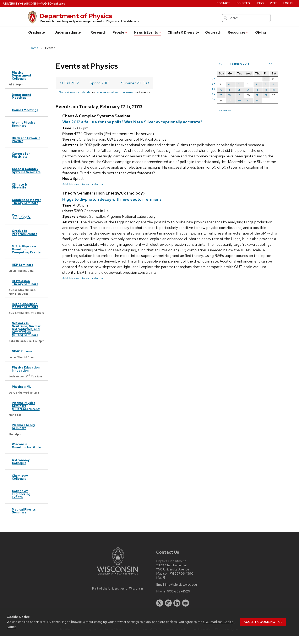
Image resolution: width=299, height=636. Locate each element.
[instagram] (168, 603)
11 (229, 89)
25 (230, 100)
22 (266, 95)
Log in (288, 3)
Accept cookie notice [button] (263, 622)
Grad (38, 32)
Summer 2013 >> (135, 83)
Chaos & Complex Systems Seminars (26, 170)
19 (239, 95)
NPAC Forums (22, 351)
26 (239, 100)
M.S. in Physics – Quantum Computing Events (26, 249)
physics (60, 3)
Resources (238, 32)
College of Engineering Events (21, 494)
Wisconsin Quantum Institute (26, 445)
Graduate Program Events (24, 232)
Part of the (117, 588)
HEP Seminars (22, 265)
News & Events (147, 32)
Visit (273, 3)
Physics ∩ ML (21, 387)
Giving (260, 32)
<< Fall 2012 (69, 83)
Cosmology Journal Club (21, 216)
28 (257, 100)
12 (238, 89)
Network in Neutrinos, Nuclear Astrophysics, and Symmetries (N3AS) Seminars (26, 329)
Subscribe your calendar (75, 92)
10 (221, 89)
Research (98, 32)
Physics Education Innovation (26, 368)
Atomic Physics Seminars (23, 123)
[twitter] (159, 603)
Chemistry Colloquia (20, 477)
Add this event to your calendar (83, 184)
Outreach (213, 32)
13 (247, 89)
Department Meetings (21, 96)
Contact (223, 3)
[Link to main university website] (117, 575)
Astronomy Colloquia (20, 461)
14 (257, 89)
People (120, 32)
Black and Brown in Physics (26, 139)
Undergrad (69, 32)
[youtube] (185, 603)
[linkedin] (176, 603)
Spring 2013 (99, 83)
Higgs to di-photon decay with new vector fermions (112, 199)
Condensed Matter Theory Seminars (26, 201)
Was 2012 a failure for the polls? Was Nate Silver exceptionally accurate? (132, 122)
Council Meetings (25, 110)
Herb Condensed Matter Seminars (25, 305)
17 (220, 95)
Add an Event (225, 110)
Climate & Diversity (183, 32)
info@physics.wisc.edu (181, 584)
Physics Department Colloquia (21, 75)
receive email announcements (116, 92)
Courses (243, 3)
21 (257, 95)
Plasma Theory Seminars (23, 426)
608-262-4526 (178, 591)
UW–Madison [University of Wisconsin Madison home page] (28, 3)
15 (266, 89)
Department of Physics (75, 15)
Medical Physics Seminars (24, 510)
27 (248, 100)
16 (274, 89)
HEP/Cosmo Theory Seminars (25, 282)
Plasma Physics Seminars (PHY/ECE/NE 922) (26, 406)
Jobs (260, 3)
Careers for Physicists (21, 155)
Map (161, 578)
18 (229, 95)
